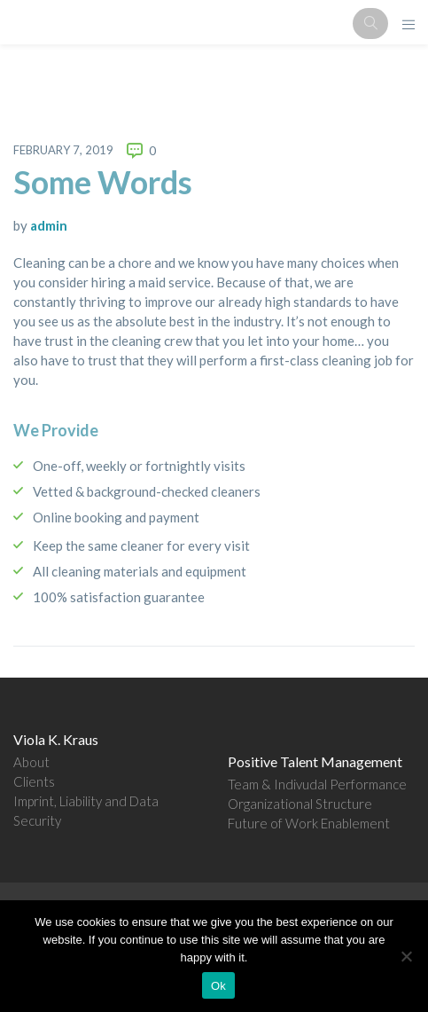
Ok (218, 985)
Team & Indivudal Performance (317, 784)
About (31, 762)
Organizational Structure (300, 804)
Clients (34, 781)
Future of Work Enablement (309, 823)
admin (48, 225)
